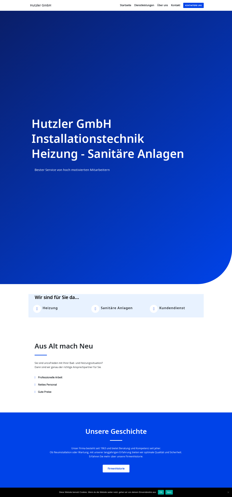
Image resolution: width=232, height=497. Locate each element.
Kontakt (175, 5)
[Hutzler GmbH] (39, 5)
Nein (169, 492)
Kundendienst (172, 307)
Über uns (162, 5)
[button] (116, 468)
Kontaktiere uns (193, 5)
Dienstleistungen (144, 5)
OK (160, 492)
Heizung (50, 307)
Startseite (125, 5)
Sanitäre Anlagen (117, 307)
